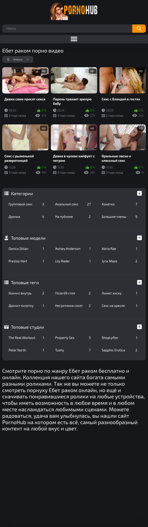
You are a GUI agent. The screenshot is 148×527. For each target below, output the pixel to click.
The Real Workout (26, 338)
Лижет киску (119, 293)
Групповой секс (26, 204)
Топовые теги (25, 282)
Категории (22, 193)
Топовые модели (28, 238)
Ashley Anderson (73, 249)
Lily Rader (73, 261)
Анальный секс (73, 204)
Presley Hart (26, 261)
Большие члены (119, 217)
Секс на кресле (119, 306)
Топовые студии (27, 327)
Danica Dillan (26, 249)
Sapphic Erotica (119, 350)
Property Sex (73, 338)
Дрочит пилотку (26, 306)
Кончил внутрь (26, 293)
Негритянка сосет (73, 306)
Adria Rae (119, 249)
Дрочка (26, 217)
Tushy (73, 350)
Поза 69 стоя (73, 293)
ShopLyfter (119, 338)
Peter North (26, 350)
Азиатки (119, 204)
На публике (73, 217)
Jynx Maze (119, 261)
